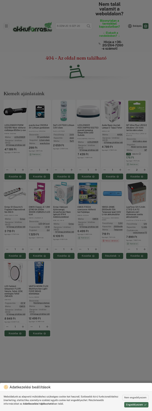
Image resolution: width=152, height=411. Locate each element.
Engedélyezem (136, 404)
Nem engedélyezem (135, 397)
